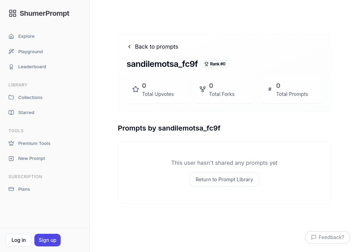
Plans (19, 189)
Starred (21, 112)
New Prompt (26, 158)
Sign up (47, 240)
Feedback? (327, 237)
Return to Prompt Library (224, 179)
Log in (19, 240)
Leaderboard (27, 67)
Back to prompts (152, 46)
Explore (21, 36)
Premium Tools (29, 143)
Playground (25, 52)
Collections (25, 97)
